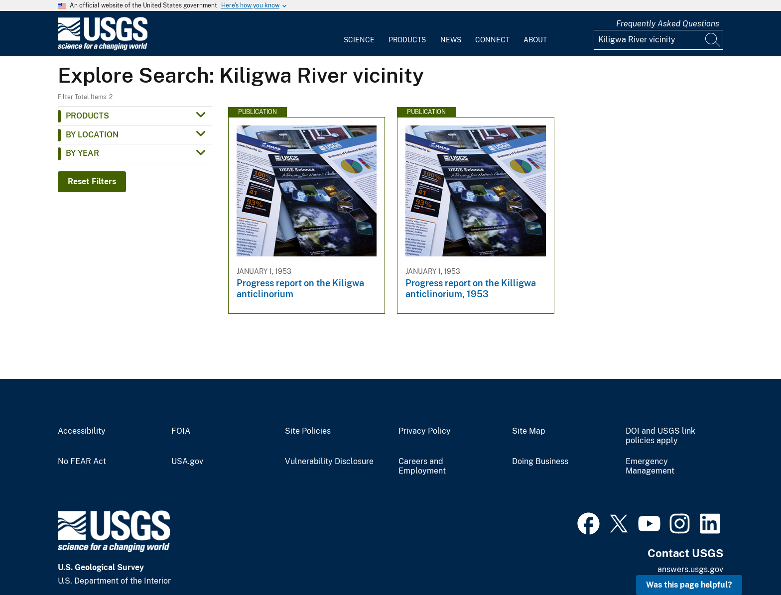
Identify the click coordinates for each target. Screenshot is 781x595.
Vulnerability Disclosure (329, 461)
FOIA (180, 431)
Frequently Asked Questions (667, 23)
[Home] (102, 48)
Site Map (528, 431)
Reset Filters (92, 181)
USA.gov (187, 461)
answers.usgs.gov (690, 569)
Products (407, 40)
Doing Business (540, 461)
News (450, 40)
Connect (492, 40)
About (535, 40)
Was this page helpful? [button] (689, 585)
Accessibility (82, 431)
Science (359, 40)
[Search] (713, 40)
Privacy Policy (424, 431)
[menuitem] (359, 34)
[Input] (658, 40)
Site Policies (308, 431)
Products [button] (87, 115)
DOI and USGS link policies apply (660, 436)
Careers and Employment (422, 466)
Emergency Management (650, 466)
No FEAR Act (82, 461)
